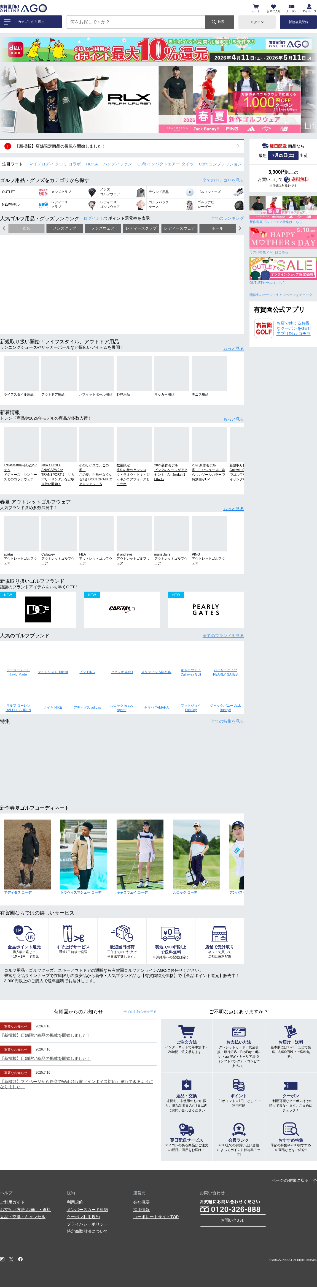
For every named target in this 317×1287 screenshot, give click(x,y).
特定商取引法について (87, 1231)
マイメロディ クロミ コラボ (55, 164)
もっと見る (233, 348)
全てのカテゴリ (223, 180)
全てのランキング (227, 218)
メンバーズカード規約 (87, 1209)
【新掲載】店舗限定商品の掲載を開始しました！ (60, 146)
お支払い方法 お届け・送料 (25, 1209)
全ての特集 (227, 721)
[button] (8, 99)
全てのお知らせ (140, 1012)
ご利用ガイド (12, 1202)
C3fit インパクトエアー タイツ (165, 164)
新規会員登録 (298, 22)
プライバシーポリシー (87, 1224)
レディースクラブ (141, 228)
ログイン (257, 22)
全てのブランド (223, 635)
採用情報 (141, 1209)
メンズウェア (102, 228)
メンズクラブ (64, 228)
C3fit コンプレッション (220, 164)
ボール (217, 228)
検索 (221, 22)
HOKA (92, 164)
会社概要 (141, 1202)
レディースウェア (179, 228)
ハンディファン (117, 164)
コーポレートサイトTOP (156, 1216)
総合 (26, 228)
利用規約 (75, 1202)
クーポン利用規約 (83, 1216)
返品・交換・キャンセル (22, 1216)
